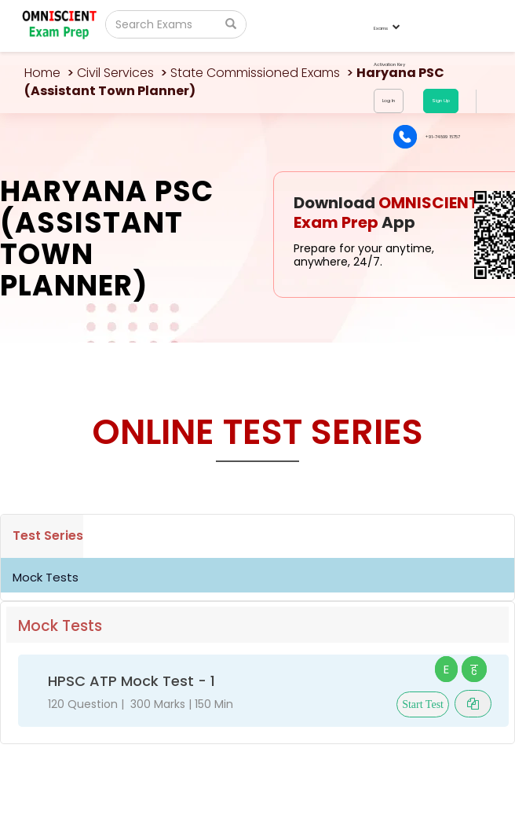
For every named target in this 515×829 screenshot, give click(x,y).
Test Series (48, 535)
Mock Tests (46, 577)
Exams (386, 28)
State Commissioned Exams (255, 73)
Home (42, 73)
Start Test (423, 704)
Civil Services (115, 73)
